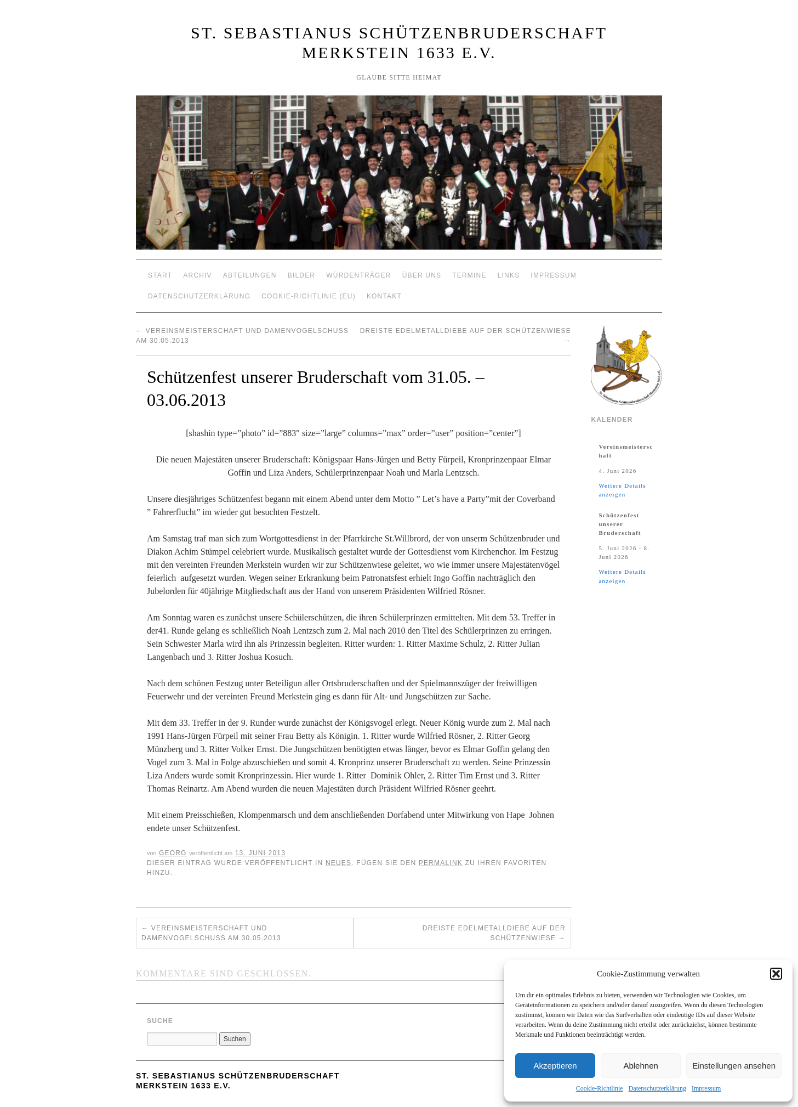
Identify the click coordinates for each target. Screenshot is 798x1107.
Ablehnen (640, 1065)
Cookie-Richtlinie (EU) (308, 296)
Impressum (706, 1088)
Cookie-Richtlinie (599, 1088)
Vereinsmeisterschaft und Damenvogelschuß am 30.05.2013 (211, 933)
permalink (441, 863)
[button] (776, 973)
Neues (338, 863)
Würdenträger (358, 275)
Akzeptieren (555, 1065)
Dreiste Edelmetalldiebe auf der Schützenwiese (494, 933)
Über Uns (422, 275)
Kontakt (384, 296)
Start (160, 275)
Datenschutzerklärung (657, 1088)
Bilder (302, 275)
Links (509, 275)
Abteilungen (250, 275)
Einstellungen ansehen (734, 1065)
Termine (469, 275)
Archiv (197, 275)
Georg (173, 853)
